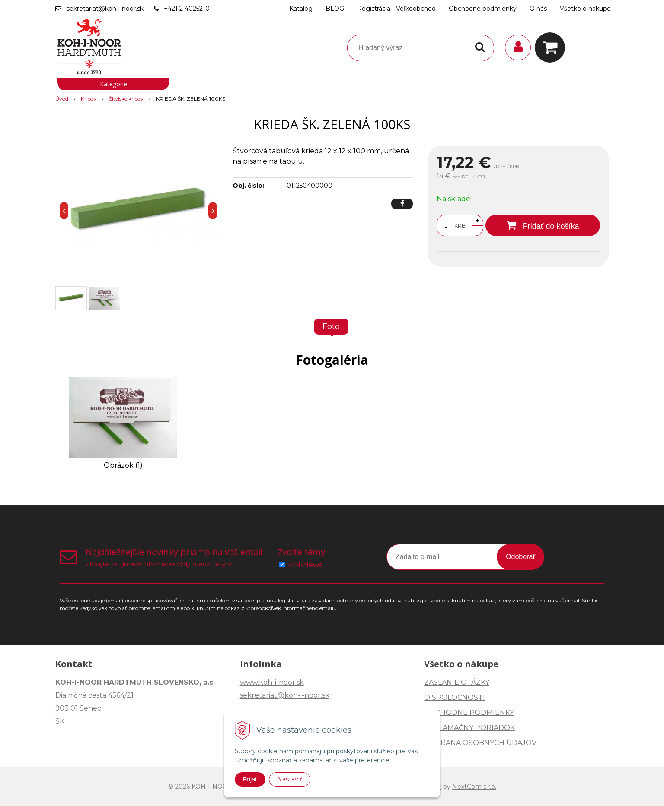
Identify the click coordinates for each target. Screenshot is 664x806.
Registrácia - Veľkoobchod (396, 9)
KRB (460, 225)
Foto (331, 326)
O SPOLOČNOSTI (454, 697)
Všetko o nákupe (585, 9)
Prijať (250, 779)
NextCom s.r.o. (474, 786)
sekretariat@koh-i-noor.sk (105, 9)
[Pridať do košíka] (542, 225)
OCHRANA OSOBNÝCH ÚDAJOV (480, 743)
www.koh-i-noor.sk (272, 682)
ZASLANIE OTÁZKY (456, 682)
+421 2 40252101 (188, 9)
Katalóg (301, 9)
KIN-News (305, 565)
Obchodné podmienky (483, 9)
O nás (538, 9)
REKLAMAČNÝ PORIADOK (469, 728)
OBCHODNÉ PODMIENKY (469, 712)
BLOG (335, 9)
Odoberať (520, 556)
